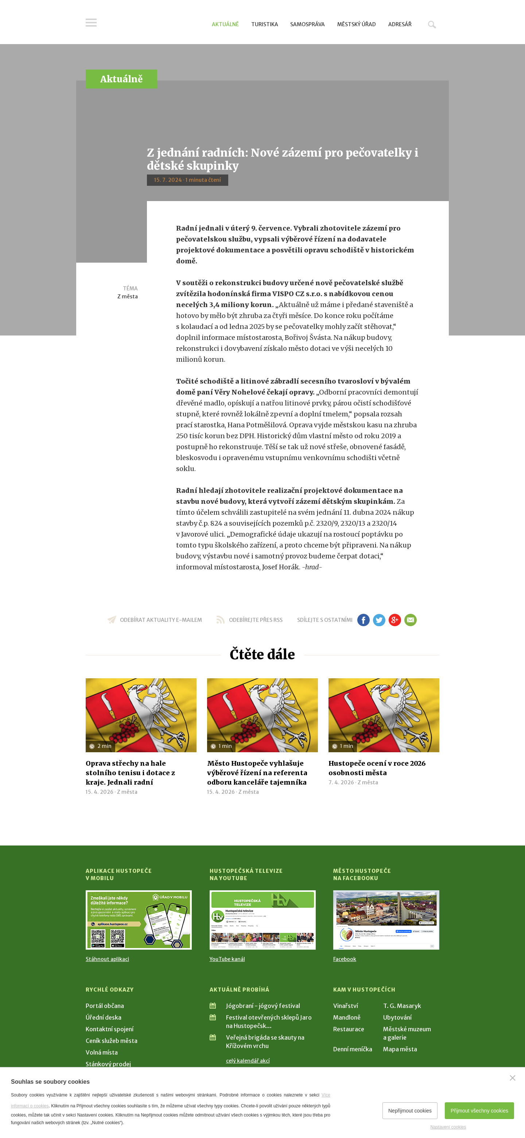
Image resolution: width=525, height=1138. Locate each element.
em (410, 620)
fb (363, 620)
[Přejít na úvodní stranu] (155, 23)
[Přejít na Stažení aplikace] (139, 920)
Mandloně (347, 1017)
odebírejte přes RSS (256, 620)
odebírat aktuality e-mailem (161, 620)
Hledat (432, 24)
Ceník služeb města (111, 1040)
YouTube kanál (227, 959)
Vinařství (345, 1005)
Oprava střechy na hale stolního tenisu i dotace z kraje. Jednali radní (130, 772)
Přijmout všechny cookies (479, 1111)
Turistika (264, 24)
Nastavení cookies (448, 1127)
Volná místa (102, 1052)
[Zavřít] (513, 1078)
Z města (127, 296)
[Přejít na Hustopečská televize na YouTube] (263, 920)
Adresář (400, 24)
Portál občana (105, 1005)
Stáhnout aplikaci (107, 959)
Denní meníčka (352, 1049)
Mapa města (400, 1049)
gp (394, 620)
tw (379, 620)
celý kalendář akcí (248, 1060)
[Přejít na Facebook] (386, 920)
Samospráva (307, 24)
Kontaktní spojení (109, 1029)
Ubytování (397, 1017)
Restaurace (348, 1029)
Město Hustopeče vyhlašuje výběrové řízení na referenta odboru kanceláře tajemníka (257, 772)
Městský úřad (356, 24)
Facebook (344, 959)
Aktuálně (225, 24)
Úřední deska (103, 1017)
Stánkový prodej (108, 1064)
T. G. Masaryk (402, 1005)
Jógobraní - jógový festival (263, 1005)
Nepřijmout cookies (410, 1111)
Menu (91, 23)
